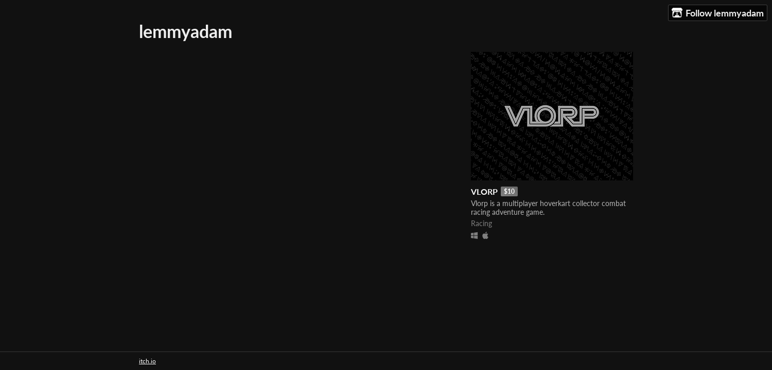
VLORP (484, 191)
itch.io (147, 361)
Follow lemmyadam (718, 13)
